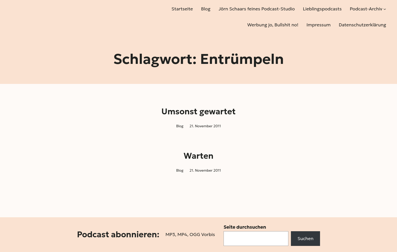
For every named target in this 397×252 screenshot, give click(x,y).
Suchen (305, 238)
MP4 (182, 234)
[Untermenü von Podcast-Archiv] (384, 9)
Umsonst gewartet (198, 111)
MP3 (170, 234)
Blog (180, 126)
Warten (198, 156)
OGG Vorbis (202, 234)
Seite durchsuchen (245, 227)
